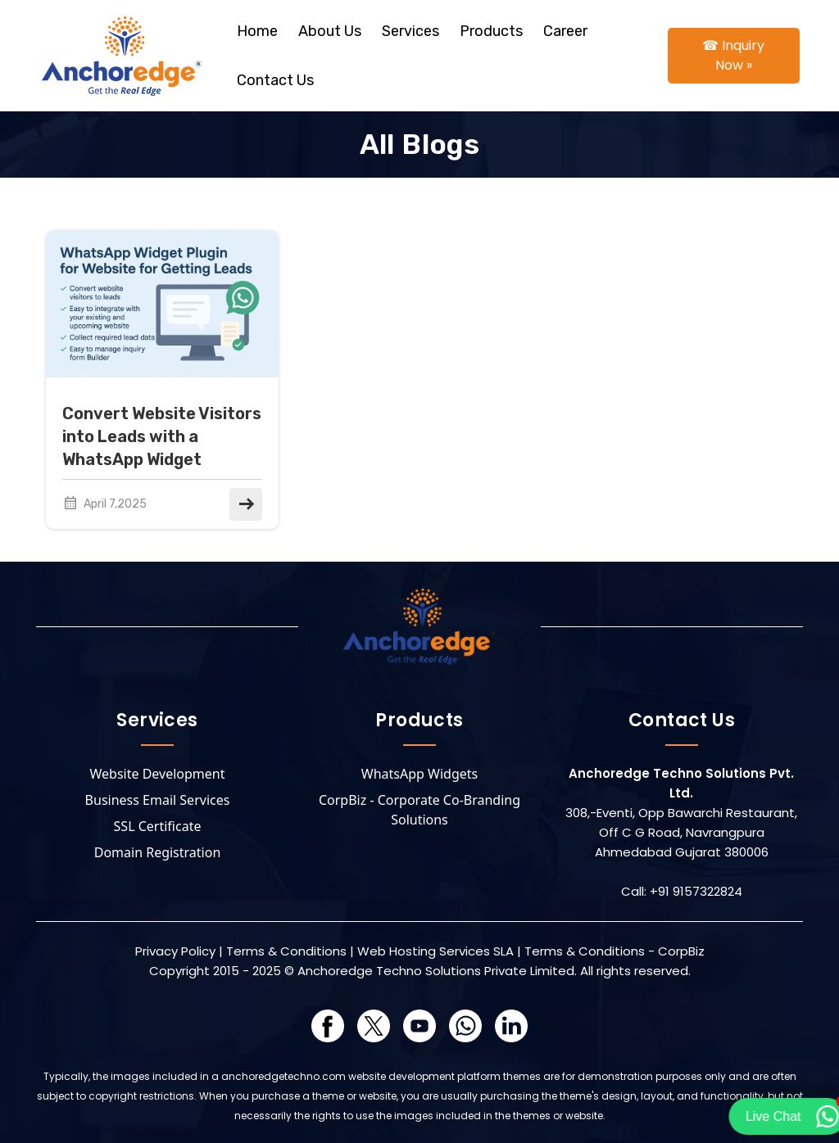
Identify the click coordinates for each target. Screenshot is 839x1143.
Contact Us (275, 80)
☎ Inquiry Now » (733, 55)
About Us (329, 31)
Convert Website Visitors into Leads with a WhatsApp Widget (161, 436)
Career (565, 31)
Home (257, 31)
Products (491, 31)
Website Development (157, 774)
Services (410, 31)
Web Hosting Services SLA (435, 951)
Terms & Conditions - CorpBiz (614, 951)
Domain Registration (157, 852)
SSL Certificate (158, 826)
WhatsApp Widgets (419, 774)
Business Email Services (157, 800)
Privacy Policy (175, 951)
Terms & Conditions (286, 951)
